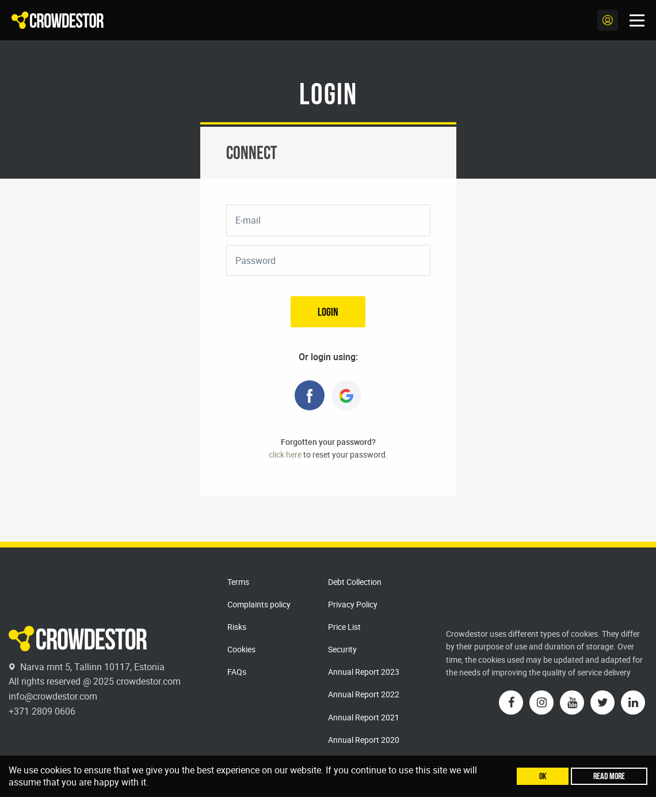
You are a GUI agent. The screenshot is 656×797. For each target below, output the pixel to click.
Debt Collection (355, 581)
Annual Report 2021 (363, 717)
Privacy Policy (352, 604)
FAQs (236, 671)
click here (285, 454)
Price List (344, 626)
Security (342, 649)
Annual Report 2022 (363, 694)
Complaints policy (259, 604)
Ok (543, 776)
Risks (236, 626)
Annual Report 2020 (363, 739)
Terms (238, 581)
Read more (609, 776)
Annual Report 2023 (363, 671)
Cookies (241, 649)
